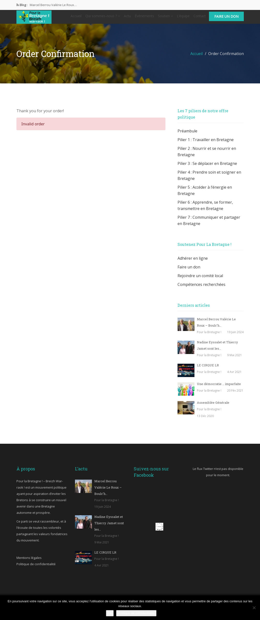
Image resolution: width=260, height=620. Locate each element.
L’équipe (183, 18)
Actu (127, 18)
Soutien (165, 18)
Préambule (187, 134)
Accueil (76, 18)
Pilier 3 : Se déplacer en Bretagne (207, 167)
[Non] (254, 607)
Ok (110, 613)
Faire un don (226, 18)
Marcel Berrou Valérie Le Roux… (53, 5)
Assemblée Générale (213, 406)
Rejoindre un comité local (200, 279)
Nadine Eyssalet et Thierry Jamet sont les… (109, 526)
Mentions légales (29, 561)
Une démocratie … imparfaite (219, 388)
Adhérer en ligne (193, 262)
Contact (199, 18)
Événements (144, 18)
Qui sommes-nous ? (102, 18)
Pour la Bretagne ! (209, 336)
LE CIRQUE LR (208, 369)
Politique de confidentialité (36, 568)
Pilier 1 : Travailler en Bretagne (206, 143)
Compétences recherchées (201, 288)
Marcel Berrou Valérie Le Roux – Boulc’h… (108, 491)
